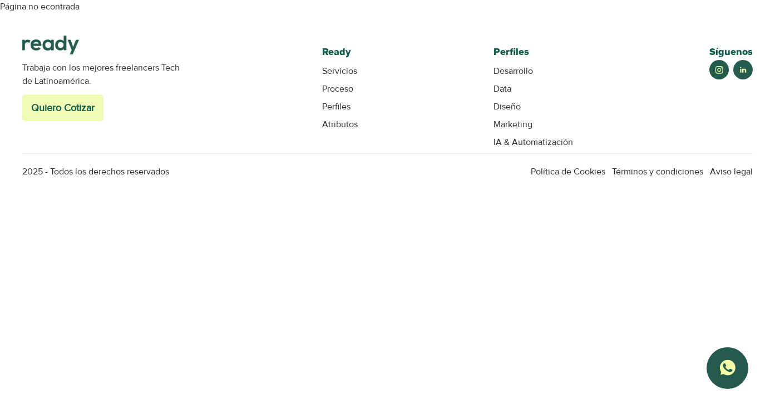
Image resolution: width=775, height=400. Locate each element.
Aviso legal (731, 171)
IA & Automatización (533, 142)
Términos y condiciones (657, 171)
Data (502, 88)
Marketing (512, 124)
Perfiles (336, 106)
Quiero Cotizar (63, 108)
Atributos (340, 124)
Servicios (339, 71)
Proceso (337, 88)
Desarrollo (513, 71)
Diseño (507, 106)
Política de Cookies (568, 171)
